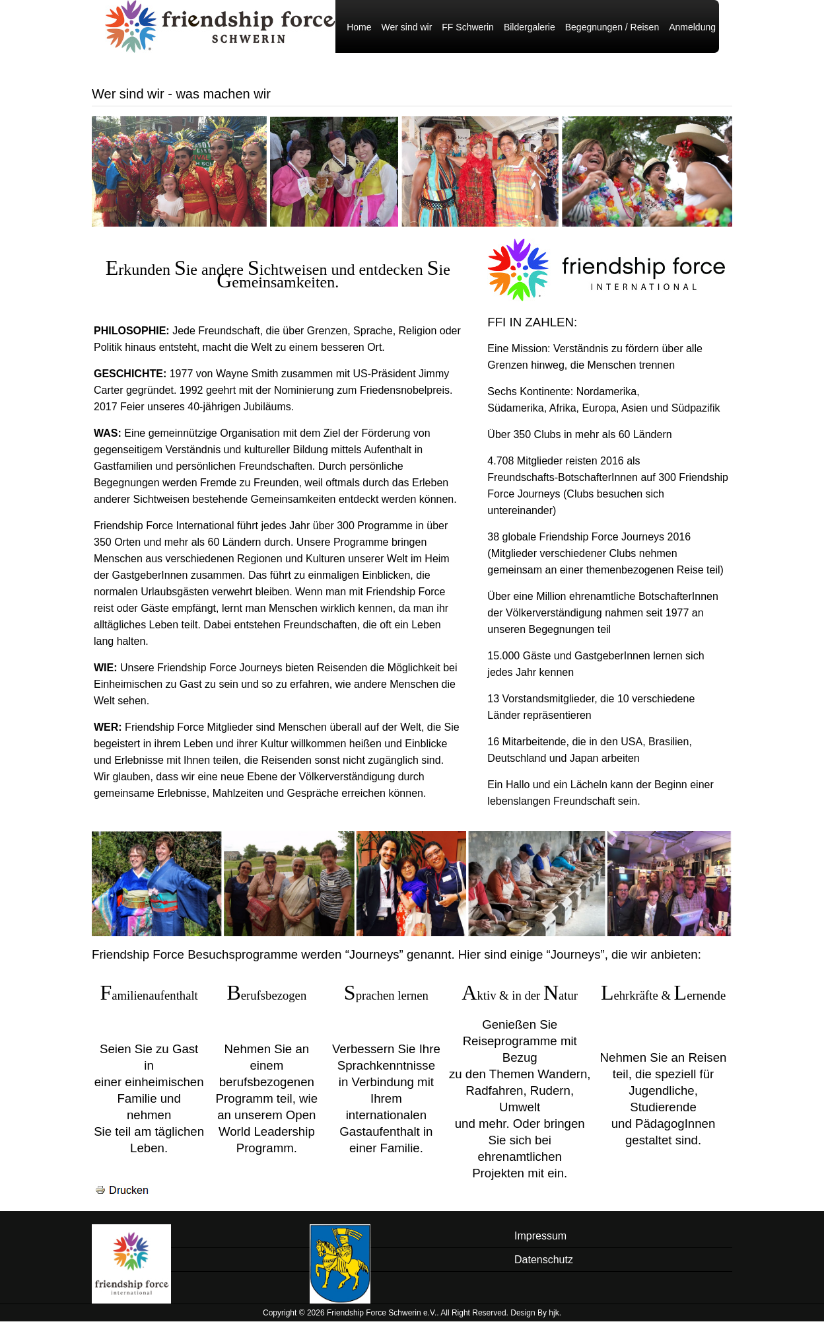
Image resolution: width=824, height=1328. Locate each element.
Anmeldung (692, 33)
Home (359, 33)
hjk (554, 1319)
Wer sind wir (407, 33)
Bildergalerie (529, 33)
